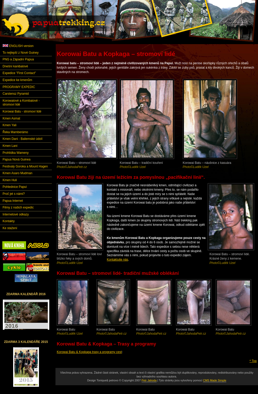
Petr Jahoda (149, 380)
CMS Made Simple (214, 380)
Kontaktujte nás (117, 259)
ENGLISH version (18, 46)
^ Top (253, 361)
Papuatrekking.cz (59, 24)
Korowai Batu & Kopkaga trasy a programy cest (89, 352)
